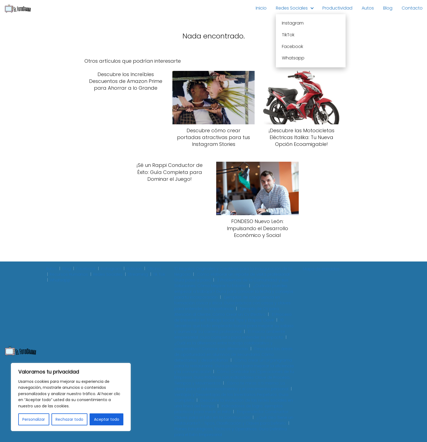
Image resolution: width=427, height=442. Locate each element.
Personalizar (33, 419)
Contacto (412, 8)
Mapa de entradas (321, 269)
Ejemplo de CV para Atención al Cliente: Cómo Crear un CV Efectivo (226, 311)
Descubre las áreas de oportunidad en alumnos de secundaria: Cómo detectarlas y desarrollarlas (233, 354)
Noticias (134, 268)
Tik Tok (159, 274)
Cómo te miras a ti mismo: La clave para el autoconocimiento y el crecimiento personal (231, 386)
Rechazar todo (69, 419)
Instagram (111, 268)
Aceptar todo (106, 419)
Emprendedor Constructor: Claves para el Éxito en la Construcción (231, 414)
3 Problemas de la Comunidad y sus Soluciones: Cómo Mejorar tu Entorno (231, 282)
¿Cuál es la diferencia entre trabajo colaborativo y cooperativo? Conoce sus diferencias (223, 345)
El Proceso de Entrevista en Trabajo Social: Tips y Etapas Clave (233, 317)
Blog (387, 8)
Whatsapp (60, 280)
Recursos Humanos (69, 274)
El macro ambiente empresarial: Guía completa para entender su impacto (229, 334)
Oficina (154, 268)
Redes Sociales (292, 8)
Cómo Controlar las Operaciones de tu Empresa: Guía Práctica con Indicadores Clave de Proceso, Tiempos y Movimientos (234, 377)
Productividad (337, 8)
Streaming (138, 274)
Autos (368, 8)
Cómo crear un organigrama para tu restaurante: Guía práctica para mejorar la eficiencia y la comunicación (234, 365)
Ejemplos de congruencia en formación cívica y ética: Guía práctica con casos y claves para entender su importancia (232, 302)
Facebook (86, 268)
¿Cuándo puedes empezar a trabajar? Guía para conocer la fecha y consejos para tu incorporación (233, 291)
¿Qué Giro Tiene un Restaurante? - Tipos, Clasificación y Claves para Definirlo (233, 420)
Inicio (261, 8)
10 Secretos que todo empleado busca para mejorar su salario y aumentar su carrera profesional (234, 325)
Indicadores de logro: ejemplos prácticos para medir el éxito (228, 408)
